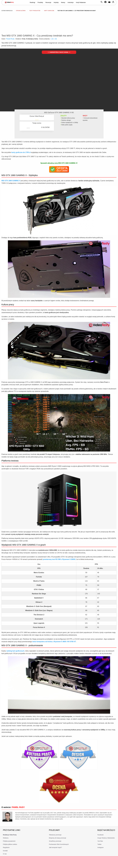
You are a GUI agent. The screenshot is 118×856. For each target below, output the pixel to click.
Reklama (5, 838)
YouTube (100, 841)
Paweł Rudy (10, 39)
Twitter (99, 844)
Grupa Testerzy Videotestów (106, 838)
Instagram (100, 847)
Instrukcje (71, 2)
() (52, 39)
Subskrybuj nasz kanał (59, 52)
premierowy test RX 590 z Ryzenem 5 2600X (59, 559)
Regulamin (6, 847)
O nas (5, 854)
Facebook (100, 835)
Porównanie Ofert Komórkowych (59, 844)
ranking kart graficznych (15, 651)
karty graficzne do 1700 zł (20, 152)
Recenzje (48, 2)
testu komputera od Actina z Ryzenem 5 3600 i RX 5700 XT (54, 641)
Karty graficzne (49, 10)
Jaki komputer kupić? (55, 847)
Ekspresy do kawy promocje (57, 838)
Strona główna (20, 10)
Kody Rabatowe (81, 2)
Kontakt (5, 850)
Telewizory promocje (55, 835)
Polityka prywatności (9, 841)
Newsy (63, 2)
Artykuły (56, 2)
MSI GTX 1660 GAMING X (10, 180)
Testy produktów (34, 10)
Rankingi (32, 2)
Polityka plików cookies (10, 844)
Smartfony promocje (55, 841)
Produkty (40, 2)
